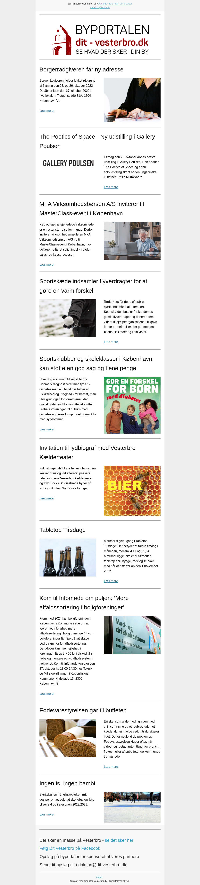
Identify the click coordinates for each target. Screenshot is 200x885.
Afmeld (99, 877)
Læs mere (46, 110)
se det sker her (119, 840)
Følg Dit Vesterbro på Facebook (69, 848)
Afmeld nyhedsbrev (100, 7)
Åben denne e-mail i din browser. (115, 3)
